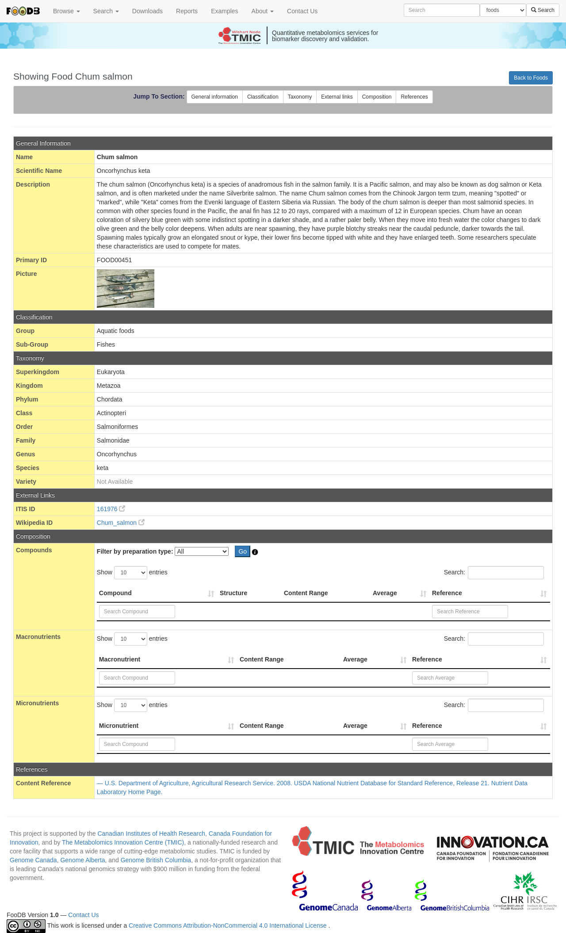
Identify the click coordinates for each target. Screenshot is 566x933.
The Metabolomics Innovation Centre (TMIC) (123, 842)
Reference (447, 593)
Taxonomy (300, 97)
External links (336, 97)
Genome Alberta (82, 860)
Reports (187, 11)
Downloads (147, 11)
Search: (494, 572)
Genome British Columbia (156, 860)
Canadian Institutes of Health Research (151, 833)
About (263, 11)
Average (385, 593)
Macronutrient (119, 659)
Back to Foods (531, 78)
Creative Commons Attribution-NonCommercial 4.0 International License (228, 925)
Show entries (132, 572)
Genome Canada (33, 860)
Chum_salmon (121, 522)
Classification (263, 97)
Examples (224, 11)
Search (106, 11)
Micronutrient (118, 725)
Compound (115, 593)
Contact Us (302, 11)
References (414, 97)
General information (214, 97)
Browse (66, 11)
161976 (111, 508)
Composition (377, 97)
